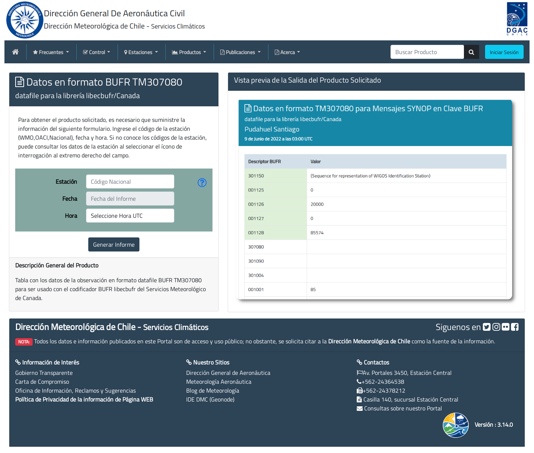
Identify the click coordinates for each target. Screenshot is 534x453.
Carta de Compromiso (42, 381)
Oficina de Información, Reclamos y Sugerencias (75, 390)
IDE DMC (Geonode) (210, 399)
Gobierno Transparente (44, 372)
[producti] (427, 52)
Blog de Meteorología (212, 390)
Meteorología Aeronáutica (218, 381)
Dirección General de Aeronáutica (228, 372)
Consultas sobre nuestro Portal (403, 408)
